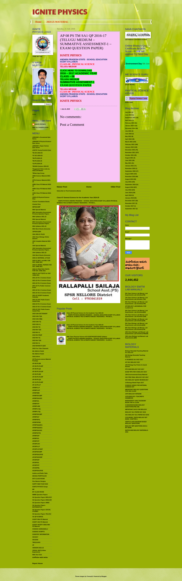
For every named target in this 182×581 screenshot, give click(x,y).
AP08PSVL (35, 401)
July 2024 (128, 112)
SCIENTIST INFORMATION (40, 534)
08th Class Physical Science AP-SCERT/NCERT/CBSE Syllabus (87, 336)
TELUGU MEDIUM (69, 79)
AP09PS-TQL (36, 411)
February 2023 (129, 123)
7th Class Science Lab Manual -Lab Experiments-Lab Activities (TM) (136, 298)
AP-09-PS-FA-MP (37, 377)
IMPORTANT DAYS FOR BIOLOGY (136, 409)
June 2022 (128, 133)
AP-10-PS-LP (36, 385)
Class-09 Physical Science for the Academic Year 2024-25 (85, 313)
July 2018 (128, 190)
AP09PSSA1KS (37, 430)
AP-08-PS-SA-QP (37, 371)
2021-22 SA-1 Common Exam (41, 290)
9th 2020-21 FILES (38, 354)
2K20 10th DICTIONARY (39, 313)
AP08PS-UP (36, 390)
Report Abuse (37, 563)
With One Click (37, 554)
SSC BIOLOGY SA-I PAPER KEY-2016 (137, 414)
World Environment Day (134, 64)
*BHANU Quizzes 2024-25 (40, 166)
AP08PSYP (35, 403)
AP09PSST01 (36, 433)
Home (38, 21)
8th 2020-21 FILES (38, 351)
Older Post (115, 187)
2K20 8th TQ (36, 327)
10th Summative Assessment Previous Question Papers (41, 249)
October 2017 (129, 206)
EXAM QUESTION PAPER (75, 85)
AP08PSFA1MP (37, 395)
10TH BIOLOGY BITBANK (133, 394)
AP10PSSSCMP (37, 457)
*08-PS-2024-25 (37, 158)
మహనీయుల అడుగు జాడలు (40, 557)
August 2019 (129, 179)
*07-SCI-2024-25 (37, 155)
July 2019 (128, 182)
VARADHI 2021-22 (38, 547)
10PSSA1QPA (36, 231)
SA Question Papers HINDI (40, 502)
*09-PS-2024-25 (37, 161)
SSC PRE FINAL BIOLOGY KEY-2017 (137, 377)
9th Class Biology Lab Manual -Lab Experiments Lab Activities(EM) (136, 324)
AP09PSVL (35, 438)
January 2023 (129, 125)
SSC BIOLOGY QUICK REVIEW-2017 (136, 380)
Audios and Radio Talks (40, 473)
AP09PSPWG (36, 422)
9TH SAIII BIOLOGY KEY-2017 (134, 369)
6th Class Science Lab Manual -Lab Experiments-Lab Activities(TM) (136, 294)
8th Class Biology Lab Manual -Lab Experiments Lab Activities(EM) (136, 319)
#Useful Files (36, 204)
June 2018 (128, 192)
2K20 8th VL (36, 332)
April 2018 (128, 195)
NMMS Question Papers (40, 494)
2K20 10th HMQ (37, 319)
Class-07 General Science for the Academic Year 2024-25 (78, 197)
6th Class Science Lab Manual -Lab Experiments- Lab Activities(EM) (136, 311)
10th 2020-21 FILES (38, 234)
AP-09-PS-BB (36, 374)
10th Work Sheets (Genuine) (41, 255)
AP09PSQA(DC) (37, 425)
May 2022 (128, 136)
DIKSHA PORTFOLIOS (39, 476)
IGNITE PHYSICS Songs (40, 486)
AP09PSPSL (36, 419)
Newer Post (62, 187)
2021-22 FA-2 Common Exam (41, 280)
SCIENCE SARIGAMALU (40, 529)
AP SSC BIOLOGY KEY (132, 362)
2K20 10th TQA (37, 316)
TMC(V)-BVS (36, 542)
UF (33, 545)
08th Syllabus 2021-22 (39, 216)
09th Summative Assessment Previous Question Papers (41, 222)
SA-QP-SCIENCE (37, 516)
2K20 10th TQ (36, 321)
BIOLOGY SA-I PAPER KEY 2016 (135, 412)
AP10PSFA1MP (37, 452)
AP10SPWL (36, 468)
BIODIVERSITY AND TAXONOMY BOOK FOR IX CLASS (135, 401)
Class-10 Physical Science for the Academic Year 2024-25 (85, 325)
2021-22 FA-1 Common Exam (41, 277)
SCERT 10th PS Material (40, 522)
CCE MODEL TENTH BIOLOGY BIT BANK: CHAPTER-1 (136, 418)
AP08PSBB (35, 393)
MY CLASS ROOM (38, 492)
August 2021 (129, 158)
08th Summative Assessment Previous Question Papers (41, 213)
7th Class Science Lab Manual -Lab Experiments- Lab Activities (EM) (136, 315)
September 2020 (130, 171)
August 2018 (129, 187)
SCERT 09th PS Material (40, 519)
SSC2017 (35, 537)
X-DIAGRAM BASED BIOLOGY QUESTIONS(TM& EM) (135, 405)
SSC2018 (35, 539)
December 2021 (130, 150)
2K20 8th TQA (36, 329)
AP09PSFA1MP (37, 414)
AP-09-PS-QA (36, 379)
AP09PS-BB (36, 406)
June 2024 (128, 115)
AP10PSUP (35, 460)
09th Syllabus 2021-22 (39, 226)
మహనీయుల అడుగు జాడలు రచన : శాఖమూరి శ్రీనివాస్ (136, 260)
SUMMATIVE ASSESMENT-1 (77, 82)
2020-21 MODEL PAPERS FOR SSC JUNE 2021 (42, 265)
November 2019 (130, 176)
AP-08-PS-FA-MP (37, 366)
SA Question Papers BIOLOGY (42, 497)
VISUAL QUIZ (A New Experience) (39, 551)
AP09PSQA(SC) (37, 427)
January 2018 (129, 198)
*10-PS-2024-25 (37, 163)
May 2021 (128, 163)
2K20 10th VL (36, 324)
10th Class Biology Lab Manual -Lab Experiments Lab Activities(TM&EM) (136, 332)
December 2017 (130, 200)
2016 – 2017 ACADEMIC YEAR (78, 73)
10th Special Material (39, 245)
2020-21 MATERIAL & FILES (41, 258)
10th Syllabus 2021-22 (39, 252)
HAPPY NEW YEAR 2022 (40, 484)
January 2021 (129, 165)
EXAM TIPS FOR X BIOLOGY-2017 (136, 372)
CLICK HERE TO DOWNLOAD (76, 70)
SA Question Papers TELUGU (41, 514)
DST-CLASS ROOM (38, 478)
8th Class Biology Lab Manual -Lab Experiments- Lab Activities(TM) (136, 302)
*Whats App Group (38, 173)
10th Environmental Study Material (136, 374)
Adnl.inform (36, 356)
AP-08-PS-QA (36, 369)
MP (33, 489)
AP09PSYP (35, 441)
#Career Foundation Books (41, 201)
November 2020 (130, 168)
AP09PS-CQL (36, 409)
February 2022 (129, 144)
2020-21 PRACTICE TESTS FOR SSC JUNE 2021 (40, 269)
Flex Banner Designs (39, 481)
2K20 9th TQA (36, 340)
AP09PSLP (35, 417)
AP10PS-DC (36, 443)
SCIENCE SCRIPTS (38, 531)
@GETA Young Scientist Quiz (41, 150)
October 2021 (129, 155)
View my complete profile (40, 127)
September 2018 (130, 184)
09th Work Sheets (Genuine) (41, 229)
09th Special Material (39, 219)
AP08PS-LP (36, 387)
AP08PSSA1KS (37, 398)
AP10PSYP (35, 465)
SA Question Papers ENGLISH (42, 500)
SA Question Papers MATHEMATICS (38, 506)
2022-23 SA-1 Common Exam (41, 306)
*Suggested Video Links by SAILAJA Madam (41, 169)
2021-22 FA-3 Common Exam (41, 283)
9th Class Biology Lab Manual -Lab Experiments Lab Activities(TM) (136, 328)
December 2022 (130, 128)
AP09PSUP (35, 435)
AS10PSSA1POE (37, 470)
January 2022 (129, 147)
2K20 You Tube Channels (40, 348)
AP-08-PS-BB (36, 363)
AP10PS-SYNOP (37, 449)
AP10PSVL (35, 462)
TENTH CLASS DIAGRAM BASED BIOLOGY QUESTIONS (136, 422)
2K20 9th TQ (36, 337)
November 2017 (130, 203)
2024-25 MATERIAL (57, 21)
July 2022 (128, 131)
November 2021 (130, 152)
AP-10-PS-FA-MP (37, 382)
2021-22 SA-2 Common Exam (41, 292)
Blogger (104, 576)
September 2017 (130, 208)
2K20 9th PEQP (37, 335)
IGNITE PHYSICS (59, 11)
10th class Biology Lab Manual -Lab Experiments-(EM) (136, 337)
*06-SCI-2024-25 (37, 153)
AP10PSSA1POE (37, 454)
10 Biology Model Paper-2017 (134, 382)
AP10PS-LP (36, 446)
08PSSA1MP (36, 207)
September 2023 (130, 117)
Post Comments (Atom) (73, 191)
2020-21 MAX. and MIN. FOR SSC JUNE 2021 (41, 261)
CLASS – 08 (67, 76)
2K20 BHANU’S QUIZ (39, 346)
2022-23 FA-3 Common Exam (41, 304)
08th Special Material (39, 209)
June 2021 (128, 160)
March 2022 (129, 141)
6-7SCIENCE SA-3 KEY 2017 (134, 359)
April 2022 (128, 139)
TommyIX (90, 576)
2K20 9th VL (36, 343)
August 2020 (129, 174)
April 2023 (128, 120)
